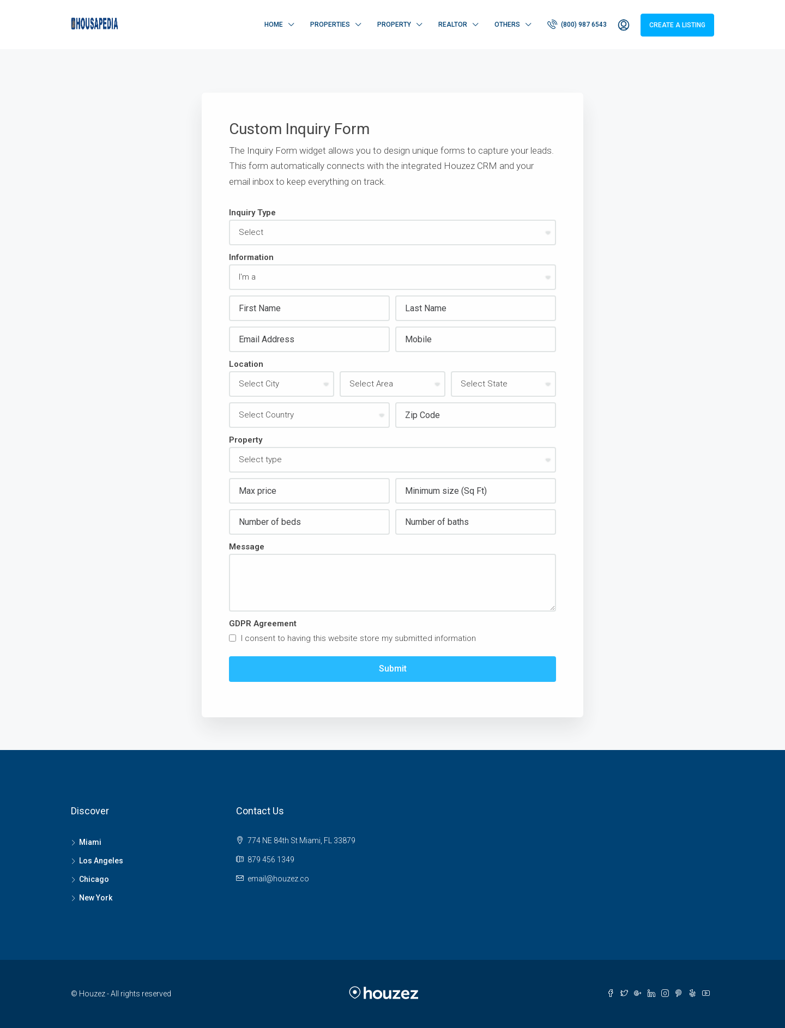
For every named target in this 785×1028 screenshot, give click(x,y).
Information (251, 257)
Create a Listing (677, 25)
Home (273, 24)
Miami (90, 842)
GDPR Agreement (263, 623)
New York (95, 897)
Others (507, 24)
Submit (393, 668)
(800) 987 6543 (577, 24)
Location (246, 364)
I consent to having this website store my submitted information (352, 638)
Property (394, 24)
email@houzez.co (278, 878)
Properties (330, 24)
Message (246, 547)
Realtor (452, 24)
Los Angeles (101, 860)
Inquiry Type (252, 212)
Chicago (94, 879)
